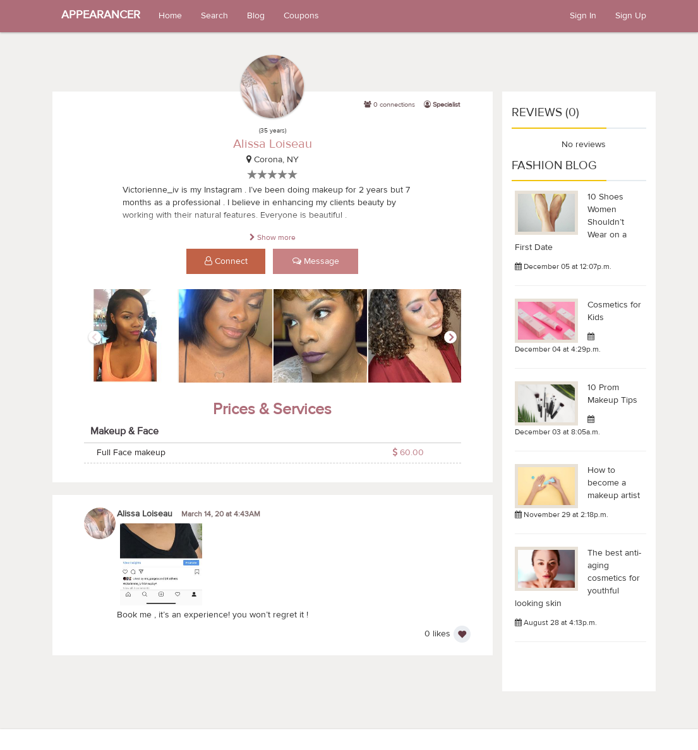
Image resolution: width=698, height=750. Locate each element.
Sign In (583, 15)
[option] (131, 336)
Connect (226, 261)
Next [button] (450, 337)
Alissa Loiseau (272, 144)
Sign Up (630, 15)
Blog (256, 15)
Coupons (301, 15)
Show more (273, 237)
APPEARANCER (100, 15)
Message (315, 261)
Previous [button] (94, 337)
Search (214, 15)
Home (170, 15)
